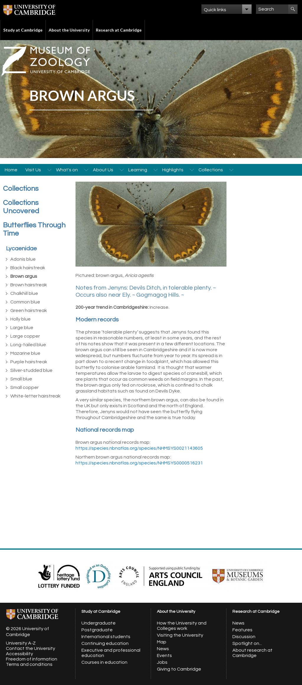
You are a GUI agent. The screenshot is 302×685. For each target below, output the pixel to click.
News (163, 648)
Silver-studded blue (31, 370)
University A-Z (21, 643)
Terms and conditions (29, 664)
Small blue (21, 379)
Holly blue (20, 319)
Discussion (243, 636)
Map (161, 642)
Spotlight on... (247, 643)
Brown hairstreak (28, 284)
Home (11, 169)
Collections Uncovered (21, 207)
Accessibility (19, 653)
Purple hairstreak (28, 361)
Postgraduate (97, 629)
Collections (210, 169)
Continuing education (105, 643)
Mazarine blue (25, 353)
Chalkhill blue (24, 293)
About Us (103, 169)
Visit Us (33, 169)
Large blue (21, 327)
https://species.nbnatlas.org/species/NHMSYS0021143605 (139, 448)
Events (164, 655)
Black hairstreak (27, 267)
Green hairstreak (28, 310)
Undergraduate (98, 623)
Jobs (162, 662)
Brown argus (23, 276)
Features (242, 629)
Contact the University (30, 648)
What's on (67, 169)
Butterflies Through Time (34, 229)
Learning (137, 169)
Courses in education (104, 662)
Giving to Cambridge (179, 669)
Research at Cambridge (119, 29)
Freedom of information (31, 659)
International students (105, 636)
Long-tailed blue (28, 344)
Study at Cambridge (22, 29)
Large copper (25, 336)
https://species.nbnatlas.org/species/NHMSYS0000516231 (139, 463)
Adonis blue (23, 259)
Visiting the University (180, 635)
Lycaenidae (21, 249)
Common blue (25, 302)
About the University (69, 29)
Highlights (172, 169)
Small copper (24, 387)
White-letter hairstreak (35, 396)
